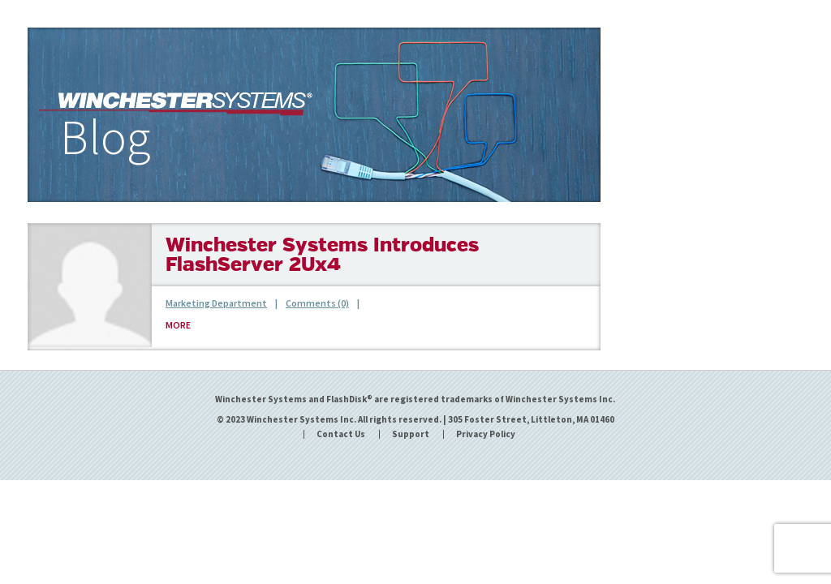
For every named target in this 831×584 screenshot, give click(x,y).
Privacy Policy (485, 434)
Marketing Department (216, 303)
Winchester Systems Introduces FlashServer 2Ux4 (322, 256)
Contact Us (340, 434)
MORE (178, 325)
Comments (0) (317, 303)
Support (410, 434)
